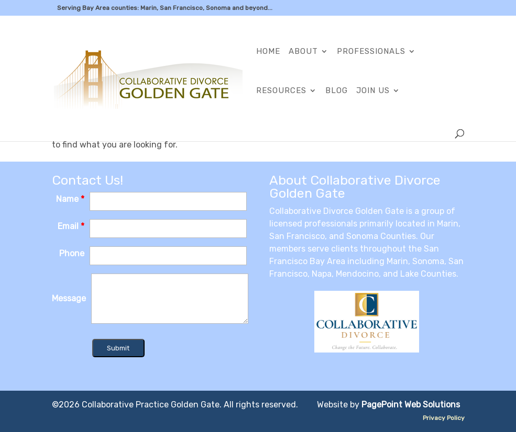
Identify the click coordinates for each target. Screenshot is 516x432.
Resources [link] (281, 91)
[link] (148, 78)
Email (71, 226)
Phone (71, 253)
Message (69, 298)
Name (70, 199)
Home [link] (268, 52)
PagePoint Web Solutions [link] (410, 405)
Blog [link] (336, 91)
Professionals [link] (371, 52)
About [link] (303, 52)
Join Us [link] (373, 91)
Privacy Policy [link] (444, 418)
